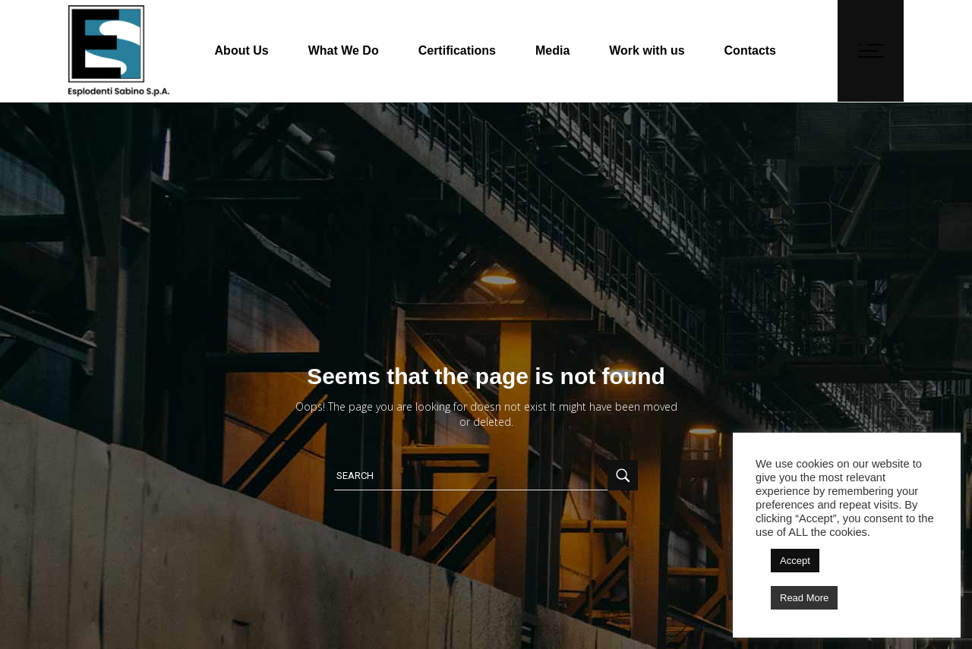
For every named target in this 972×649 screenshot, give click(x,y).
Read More (804, 597)
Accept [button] (795, 560)
